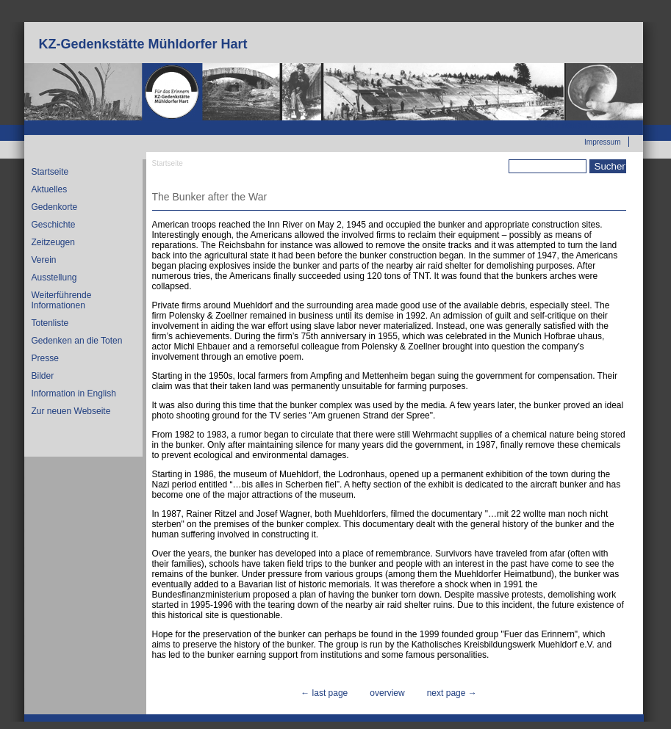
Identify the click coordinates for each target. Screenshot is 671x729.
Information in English (74, 393)
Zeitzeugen (53, 242)
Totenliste (50, 323)
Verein (44, 260)
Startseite (50, 172)
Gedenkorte (55, 207)
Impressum (602, 142)
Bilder (43, 376)
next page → (452, 693)
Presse (45, 358)
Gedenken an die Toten (77, 341)
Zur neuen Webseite (587, 125)
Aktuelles (50, 189)
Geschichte (54, 225)
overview (387, 693)
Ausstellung (54, 277)
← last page (324, 693)
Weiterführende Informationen (62, 300)
